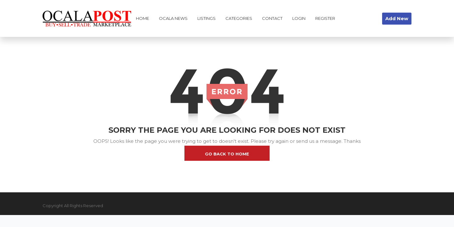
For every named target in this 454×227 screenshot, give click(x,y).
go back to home (227, 153)
